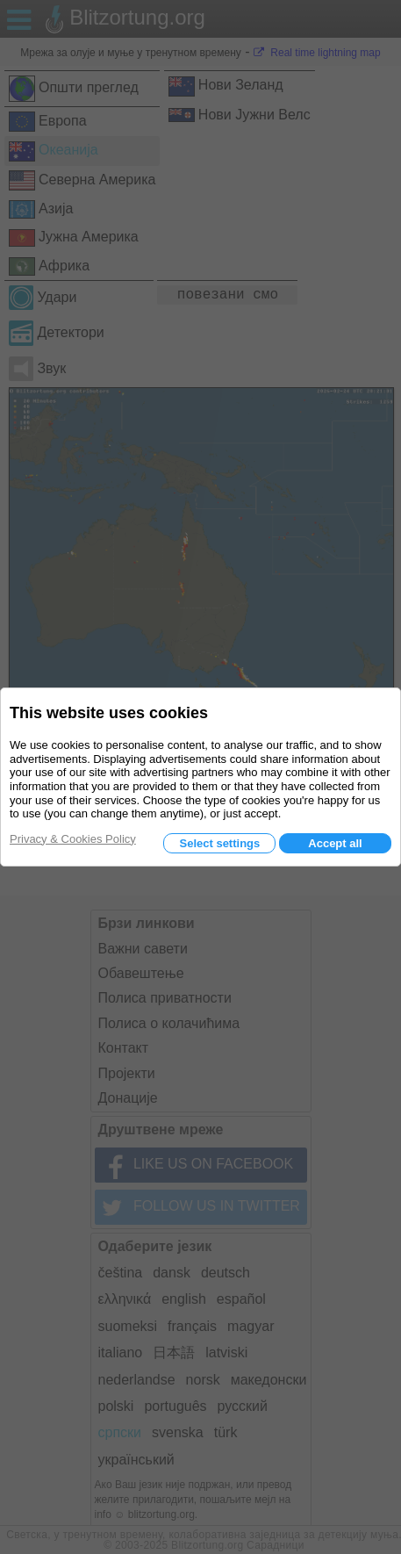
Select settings (219, 843)
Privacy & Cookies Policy (73, 838)
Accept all (335, 843)
